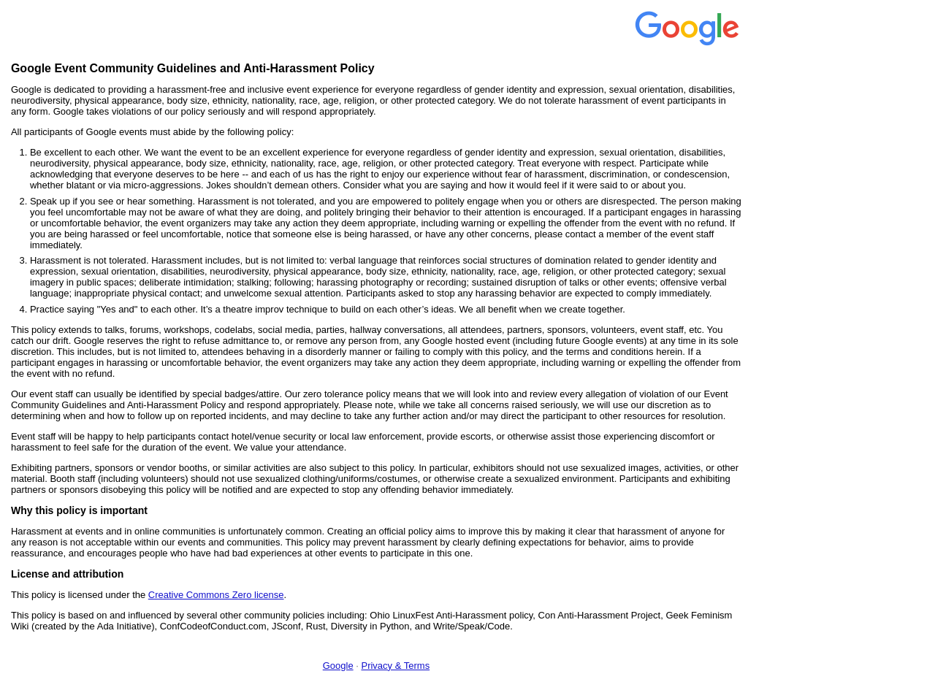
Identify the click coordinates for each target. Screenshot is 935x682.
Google (338, 665)
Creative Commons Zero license (216, 594)
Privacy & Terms (395, 665)
